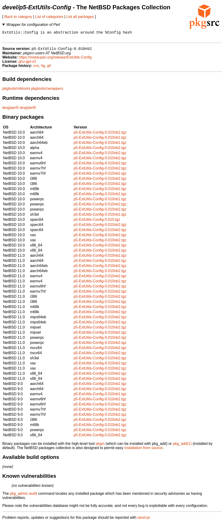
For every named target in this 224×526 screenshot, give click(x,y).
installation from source (143, 450)
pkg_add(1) (182, 446)
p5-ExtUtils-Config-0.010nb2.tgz (100, 135)
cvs (36, 68)
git (49, 68)
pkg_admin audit (23, 496)
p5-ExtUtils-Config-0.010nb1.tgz (100, 145)
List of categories (49, 17)
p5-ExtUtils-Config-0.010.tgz (97, 222)
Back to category (18, 17)
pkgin (100, 446)
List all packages (80, 17)
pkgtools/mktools (16, 91)
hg (43, 68)
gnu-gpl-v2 (27, 64)
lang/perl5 (10, 110)
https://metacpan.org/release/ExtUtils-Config (55, 60)
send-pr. (144, 520)
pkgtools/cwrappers (47, 91)
